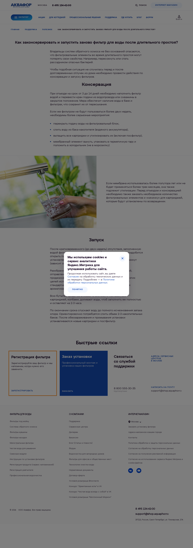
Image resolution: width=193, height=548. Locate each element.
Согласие (73, 277)
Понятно (77, 289)
